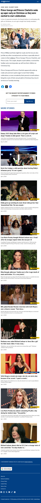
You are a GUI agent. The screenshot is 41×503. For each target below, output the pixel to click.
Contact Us (3, 488)
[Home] (5, 1)
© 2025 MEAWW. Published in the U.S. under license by (13, 461)
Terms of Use (3, 486)
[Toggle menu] (38, 1)
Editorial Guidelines (5, 478)
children (12, 58)
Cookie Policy (4, 483)
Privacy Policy (4, 481)
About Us (3, 476)
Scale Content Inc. (29, 461)
